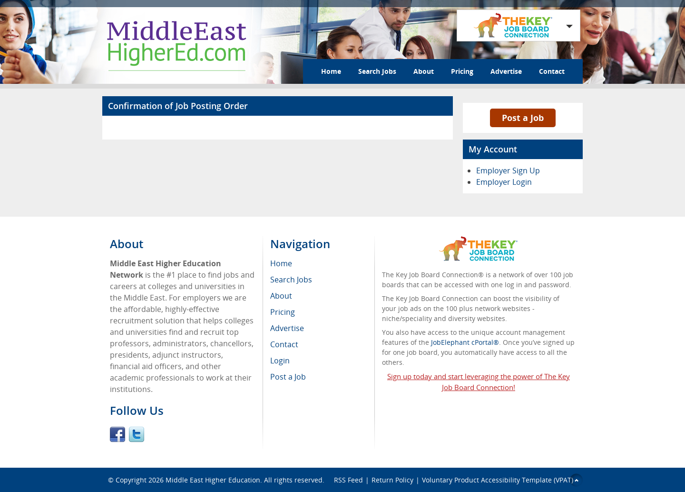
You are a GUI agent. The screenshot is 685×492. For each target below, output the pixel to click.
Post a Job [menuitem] (288, 377)
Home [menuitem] (281, 263)
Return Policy (392, 479)
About (423, 71)
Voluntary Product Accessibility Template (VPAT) (497, 479)
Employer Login (504, 182)
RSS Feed (348, 479)
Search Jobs (377, 71)
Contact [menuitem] (284, 344)
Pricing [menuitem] (282, 312)
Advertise (506, 71)
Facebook (117, 434)
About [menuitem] (281, 296)
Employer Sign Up (508, 170)
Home (331, 71)
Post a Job (523, 117)
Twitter (136, 434)
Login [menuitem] (280, 360)
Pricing (462, 71)
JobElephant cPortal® (465, 342)
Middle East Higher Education (213, 479)
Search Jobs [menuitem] (291, 279)
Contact (552, 71)
